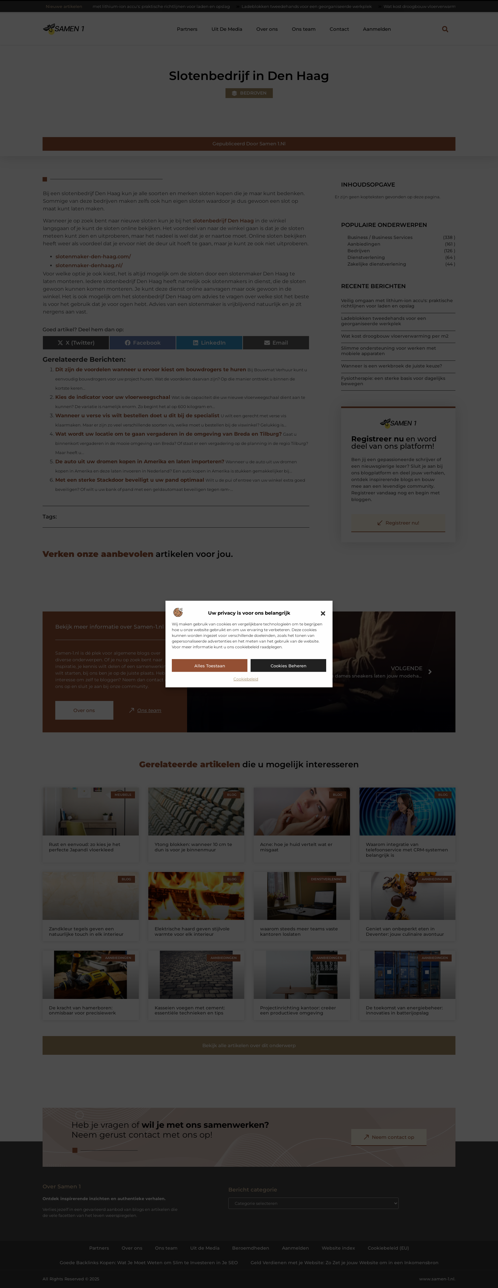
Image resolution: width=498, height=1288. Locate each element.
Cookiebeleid (245, 679)
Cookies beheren (288, 665)
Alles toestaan (209, 665)
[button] (323, 613)
